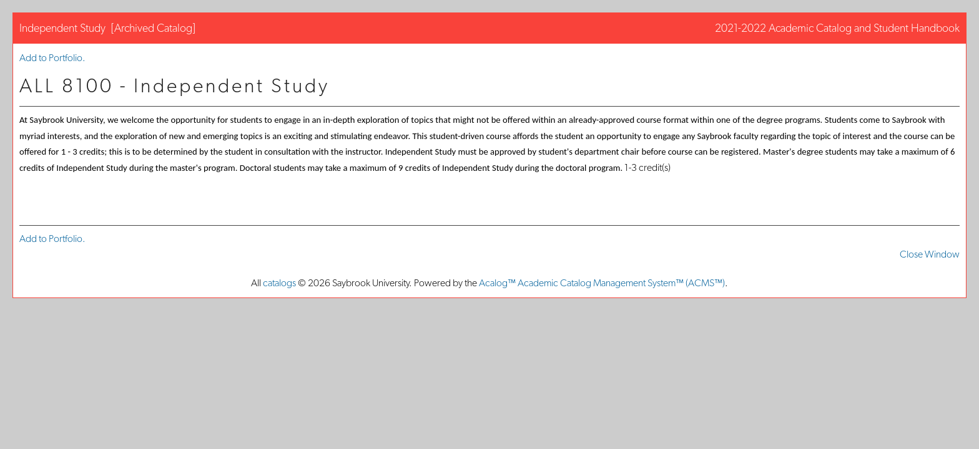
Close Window (930, 254)
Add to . (52, 58)
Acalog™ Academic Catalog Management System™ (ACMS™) (602, 283)
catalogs (279, 283)
